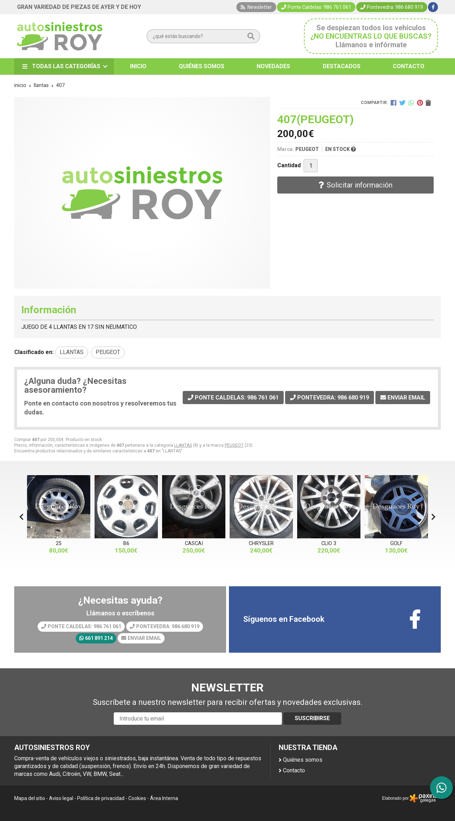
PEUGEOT (234, 445)
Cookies (137, 798)
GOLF (396, 543)
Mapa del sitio (29, 798)
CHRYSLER (261, 543)
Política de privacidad (100, 798)
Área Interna (164, 798)
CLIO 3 (328, 543)
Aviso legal (61, 798)
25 (58, 543)
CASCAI (194, 543)
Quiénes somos (302, 759)
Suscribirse (312, 718)
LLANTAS (183, 445)
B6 (126, 543)
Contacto (294, 770)
